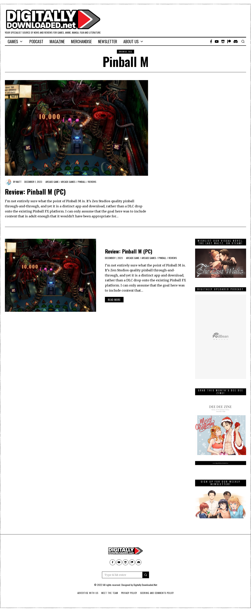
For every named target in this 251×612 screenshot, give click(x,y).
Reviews (92, 181)
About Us (131, 41)
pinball (82, 181)
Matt (19, 181)
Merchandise (81, 41)
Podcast (36, 41)
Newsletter (107, 41)
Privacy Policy (129, 593)
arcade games (68, 181)
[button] (145, 575)
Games (13, 41)
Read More (114, 300)
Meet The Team (109, 593)
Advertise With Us (87, 593)
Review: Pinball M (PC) (35, 192)
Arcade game (52, 181)
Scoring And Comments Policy (157, 593)
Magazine (57, 41)
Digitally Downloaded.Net (145, 584)
